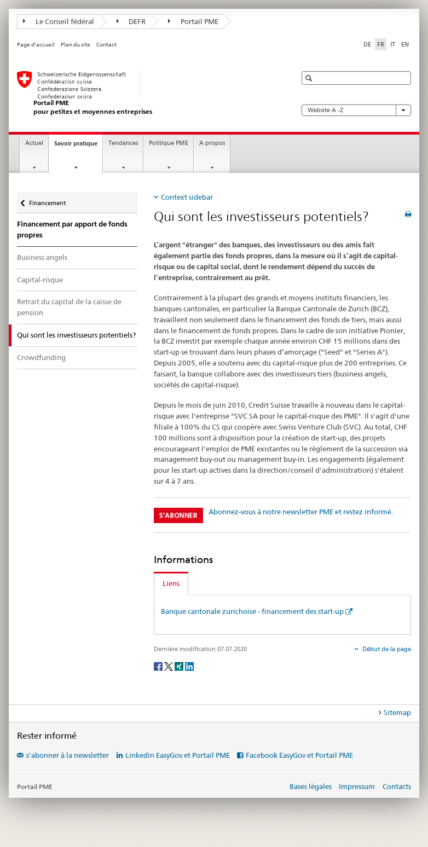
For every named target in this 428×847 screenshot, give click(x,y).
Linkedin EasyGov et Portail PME (177, 755)
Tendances (123, 143)
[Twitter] (169, 666)
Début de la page (386, 649)
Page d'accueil (36, 45)
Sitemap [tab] (397, 712)
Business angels (42, 257)
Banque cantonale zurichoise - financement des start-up (252, 611)
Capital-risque (40, 279)
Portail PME (193, 21)
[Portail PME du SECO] (145, 93)
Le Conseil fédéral (58, 21)
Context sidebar (187, 197)
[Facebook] (159, 666)
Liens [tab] (171, 583)
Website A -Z (356, 110)
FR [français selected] (380, 44)
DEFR (131, 21)
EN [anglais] (405, 44)
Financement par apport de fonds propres (72, 229)
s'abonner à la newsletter (67, 755)
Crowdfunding (41, 357)
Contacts (397, 786)
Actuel (34, 143)
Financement (47, 200)
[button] (310, 78)
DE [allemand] (367, 44)
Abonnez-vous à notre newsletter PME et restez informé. (301, 511)
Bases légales (311, 786)
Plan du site (75, 45)
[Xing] (180, 666)
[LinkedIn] (189, 666)
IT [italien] (392, 44)
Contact (106, 45)
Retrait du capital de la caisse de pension (69, 307)
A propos (212, 143)
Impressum (357, 786)
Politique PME (168, 143)
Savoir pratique (78, 146)
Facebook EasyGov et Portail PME (299, 755)
